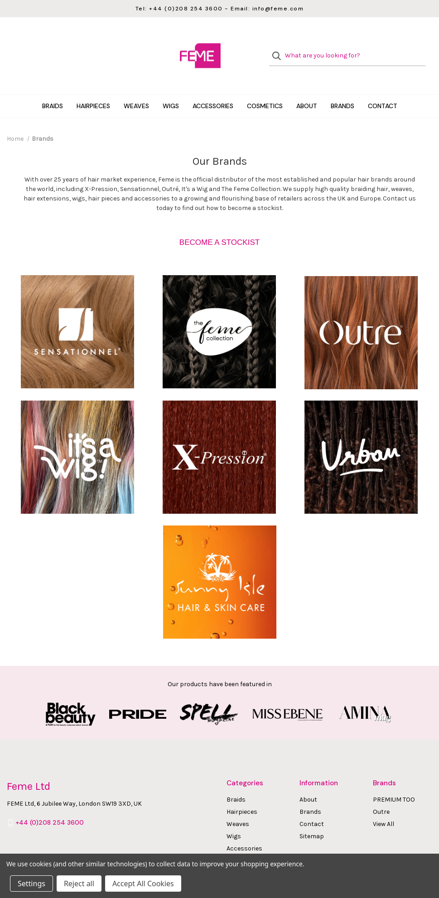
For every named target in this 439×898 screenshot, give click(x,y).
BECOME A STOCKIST (219, 224)
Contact (382, 88)
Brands (342, 88)
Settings (31, 883)
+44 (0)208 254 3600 (49, 805)
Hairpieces (93, 88)
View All (383, 806)
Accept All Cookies (143, 883)
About (306, 88)
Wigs (171, 88)
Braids (52, 88)
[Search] (279, 47)
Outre (381, 794)
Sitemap (311, 818)
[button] (219, 224)
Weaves (136, 88)
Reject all (79, 883)
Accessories (213, 88)
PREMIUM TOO (394, 781)
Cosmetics (265, 88)
